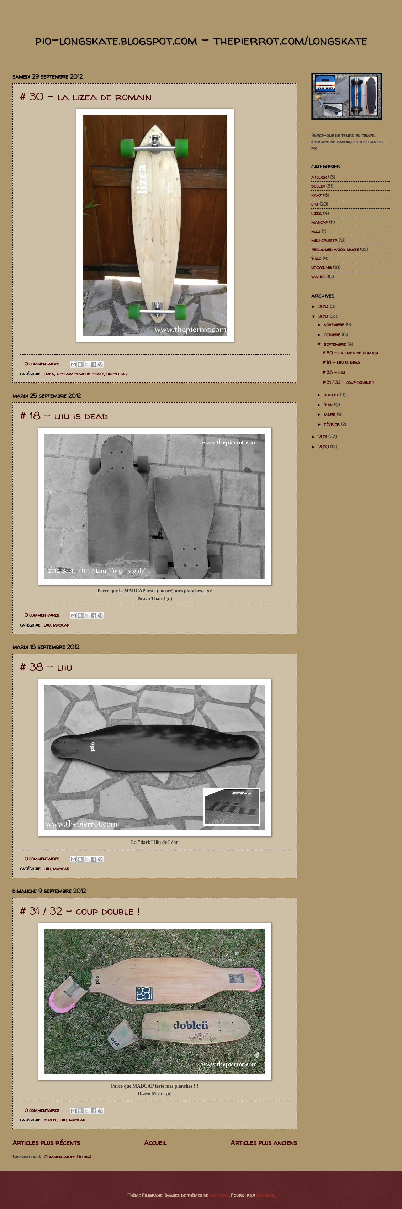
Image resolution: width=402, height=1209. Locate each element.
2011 (323, 436)
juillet (332, 394)
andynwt (219, 1195)
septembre (335, 344)
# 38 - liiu (46, 666)
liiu (47, 625)
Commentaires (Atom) (67, 1156)
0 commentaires (42, 363)
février (332, 424)
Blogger (265, 1195)
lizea (49, 373)
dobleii (50, 1119)
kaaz (316, 195)
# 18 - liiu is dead (64, 415)
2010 (324, 446)
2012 (323, 316)
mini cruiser (324, 240)
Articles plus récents (46, 1142)
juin (329, 404)
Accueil (155, 1142)
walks (318, 276)
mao (315, 231)
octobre (333, 334)
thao (316, 258)
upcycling (116, 373)
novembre (334, 324)
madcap (61, 625)
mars (330, 414)
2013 (324, 306)
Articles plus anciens (264, 1142)
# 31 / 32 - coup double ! (80, 910)
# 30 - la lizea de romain (86, 96)
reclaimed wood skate (80, 373)
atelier (319, 177)
